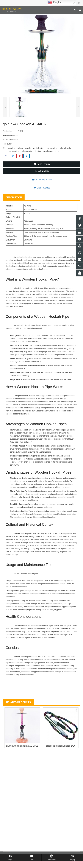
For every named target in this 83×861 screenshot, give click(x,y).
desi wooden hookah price (47, 151)
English (55, 2)
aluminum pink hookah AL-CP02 (22, 745)
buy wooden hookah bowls (58, 148)
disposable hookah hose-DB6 (60, 745)
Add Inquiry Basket (42, 179)
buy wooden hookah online (20, 151)
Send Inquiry (42, 164)
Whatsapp (42, 171)
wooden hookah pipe (34, 148)
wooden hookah (15, 148)
